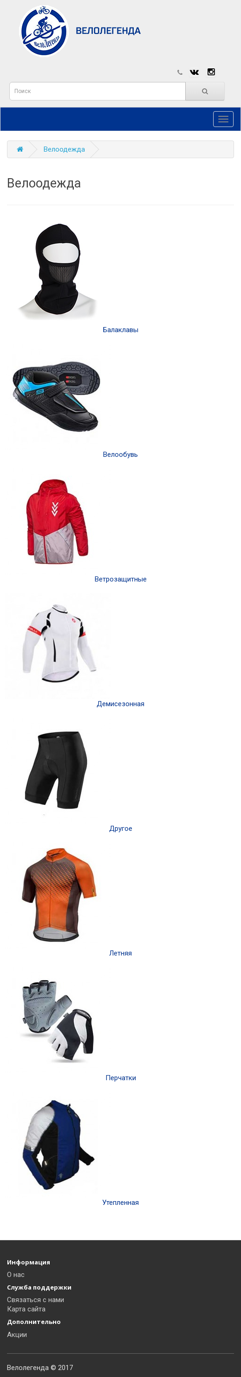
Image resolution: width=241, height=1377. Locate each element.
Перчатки (70, 1024)
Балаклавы (71, 276)
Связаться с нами (35, 1300)
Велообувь (71, 401)
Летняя (68, 899)
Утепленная (72, 1149)
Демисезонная (74, 650)
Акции (17, 1334)
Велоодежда (64, 149)
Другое (68, 775)
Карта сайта (26, 1309)
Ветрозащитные (76, 525)
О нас (16, 1274)
